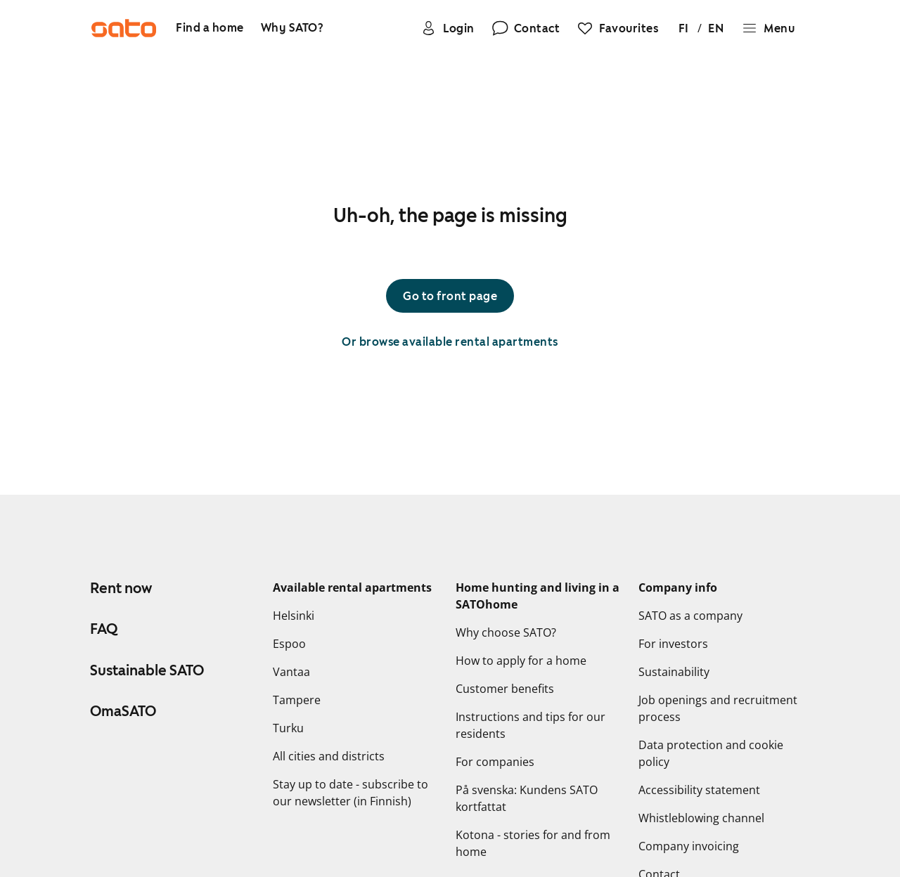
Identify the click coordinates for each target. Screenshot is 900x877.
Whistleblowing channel (701, 818)
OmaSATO (123, 711)
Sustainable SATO (147, 670)
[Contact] (526, 28)
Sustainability (673, 672)
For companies (495, 761)
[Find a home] (209, 28)
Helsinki (293, 615)
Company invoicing (688, 846)
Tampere (297, 700)
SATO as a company (690, 615)
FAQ (103, 629)
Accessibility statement (699, 790)
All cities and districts (329, 756)
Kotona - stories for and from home (533, 843)
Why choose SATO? (506, 632)
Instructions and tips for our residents (530, 725)
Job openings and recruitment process (717, 708)
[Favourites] (617, 28)
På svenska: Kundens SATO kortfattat (527, 798)
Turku (288, 728)
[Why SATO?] (292, 28)
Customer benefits (505, 688)
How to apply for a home (521, 660)
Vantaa (291, 672)
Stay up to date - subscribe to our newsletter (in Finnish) (350, 793)
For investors (673, 643)
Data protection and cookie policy (710, 753)
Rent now (121, 588)
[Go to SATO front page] (123, 28)
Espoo (289, 643)
